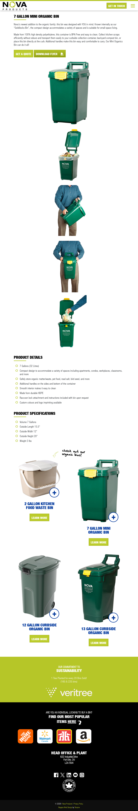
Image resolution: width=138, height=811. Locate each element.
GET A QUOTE (23, 54)
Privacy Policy (78, 803)
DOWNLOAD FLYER (50, 54)
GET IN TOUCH (116, 6)
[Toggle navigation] (134, 5)
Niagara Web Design (65, 807)
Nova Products (67, 803)
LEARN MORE (39, 518)
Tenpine (77, 807)
